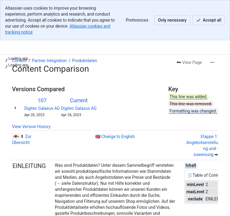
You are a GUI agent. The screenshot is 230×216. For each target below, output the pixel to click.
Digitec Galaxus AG (42, 108)
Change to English (118, 136)
